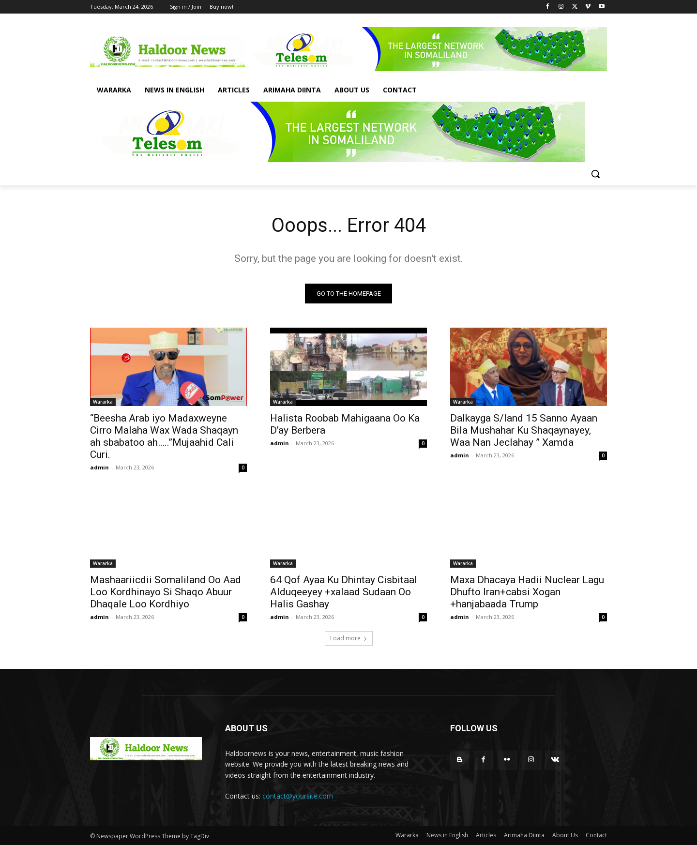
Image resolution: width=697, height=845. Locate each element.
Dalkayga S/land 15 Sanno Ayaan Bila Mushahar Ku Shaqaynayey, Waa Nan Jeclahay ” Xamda (523, 430)
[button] (595, 173)
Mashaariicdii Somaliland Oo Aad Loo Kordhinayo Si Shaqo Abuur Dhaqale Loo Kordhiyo (165, 592)
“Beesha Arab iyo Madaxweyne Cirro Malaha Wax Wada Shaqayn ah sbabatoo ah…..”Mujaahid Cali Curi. (164, 436)
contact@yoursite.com (297, 796)
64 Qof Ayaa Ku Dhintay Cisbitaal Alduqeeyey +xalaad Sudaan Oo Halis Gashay (343, 592)
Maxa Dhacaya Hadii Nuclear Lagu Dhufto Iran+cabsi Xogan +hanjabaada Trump (527, 592)
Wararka (103, 401)
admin (99, 467)
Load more (348, 638)
